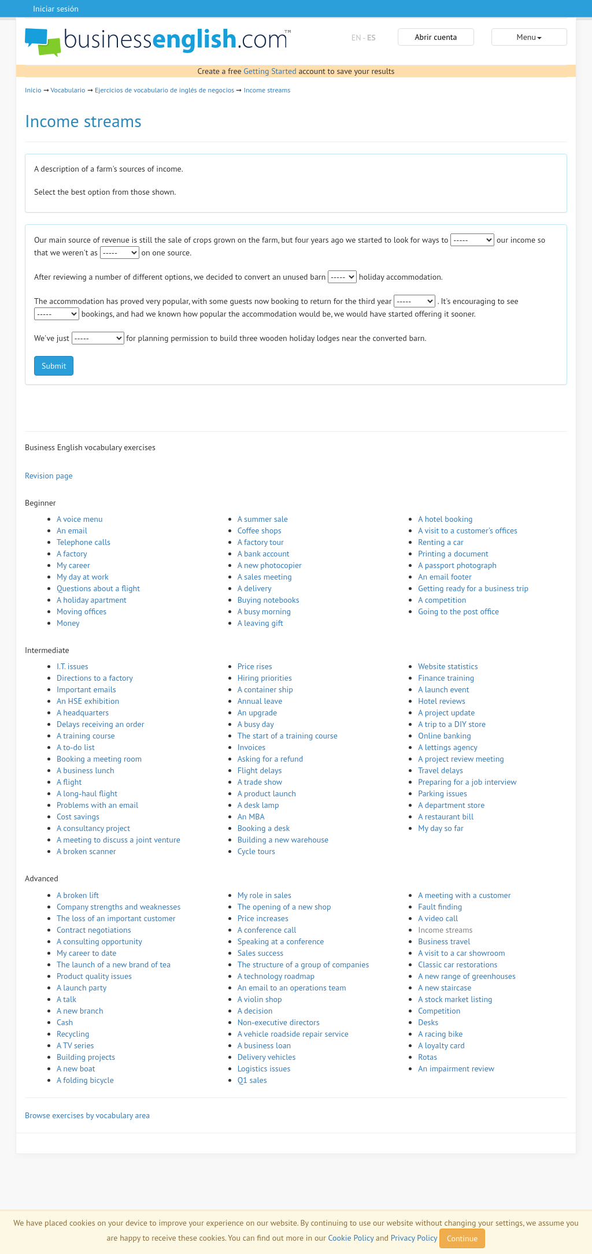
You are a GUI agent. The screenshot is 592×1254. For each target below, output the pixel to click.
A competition (442, 600)
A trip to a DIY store (452, 724)
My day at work (83, 577)
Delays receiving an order (100, 724)
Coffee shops (260, 530)
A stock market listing (455, 999)
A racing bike (440, 1034)
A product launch (267, 793)
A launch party (81, 987)
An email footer (444, 577)
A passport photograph (457, 565)
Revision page (49, 475)
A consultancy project (93, 828)
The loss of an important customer (116, 918)
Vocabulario (67, 90)
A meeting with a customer (464, 895)
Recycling (73, 1034)
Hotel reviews (441, 701)
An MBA (251, 816)
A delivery (255, 588)
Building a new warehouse (283, 839)
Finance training (446, 678)
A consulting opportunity (99, 941)
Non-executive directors (279, 1022)
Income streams (267, 90)
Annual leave (260, 701)
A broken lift (78, 895)
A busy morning (264, 611)
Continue (462, 1238)
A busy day (256, 724)
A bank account (264, 553)
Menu (529, 37)
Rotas (427, 1057)
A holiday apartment (92, 600)
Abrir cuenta (436, 37)
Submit (54, 366)
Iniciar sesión (56, 8)
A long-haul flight (87, 793)
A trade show (260, 782)
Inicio (33, 90)
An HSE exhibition (88, 701)
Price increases (263, 918)
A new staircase (444, 987)
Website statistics (448, 666)
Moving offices (81, 611)
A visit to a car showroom (461, 953)
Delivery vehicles (267, 1057)
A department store (451, 805)
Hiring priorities (265, 678)
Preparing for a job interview (467, 782)
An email (72, 530)
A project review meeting (461, 759)
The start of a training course (288, 735)
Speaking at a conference (281, 941)
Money (68, 623)
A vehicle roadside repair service (293, 1034)
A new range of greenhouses (467, 976)
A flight (69, 782)
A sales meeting (265, 577)
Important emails (86, 689)
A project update (446, 712)
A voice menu (80, 519)
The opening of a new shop (284, 906)
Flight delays (260, 770)
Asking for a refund (271, 759)
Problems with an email (97, 805)
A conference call (267, 930)
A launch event (443, 689)
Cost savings (78, 816)
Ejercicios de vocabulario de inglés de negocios (164, 90)
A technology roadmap (276, 976)
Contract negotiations (94, 930)
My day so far (440, 828)
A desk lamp (258, 805)
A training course (86, 735)
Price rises (255, 666)
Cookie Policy (351, 1238)
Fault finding (440, 906)
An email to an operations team (292, 987)
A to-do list (76, 747)
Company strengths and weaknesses (118, 906)
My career (73, 565)
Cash (65, 1022)
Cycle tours (256, 851)
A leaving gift (260, 623)
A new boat (76, 1068)
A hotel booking (445, 519)
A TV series (75, 1045)
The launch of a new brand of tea (114, 964)
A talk (66, 999)
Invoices (252, 747)
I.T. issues (72, 666)
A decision (255, 1011)
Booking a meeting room (99, 759)
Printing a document (453, 553)
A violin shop (260, 999)
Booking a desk (264, 828)
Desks (428, 1022)
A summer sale (263, 519)
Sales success (261, 953)
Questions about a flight (98, 588)
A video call (438, 918)
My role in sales (264, 895)
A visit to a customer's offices (467, 530)
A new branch (80, 1011)
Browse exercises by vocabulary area (87, 1115)
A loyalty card (441, 1045)
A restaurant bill (445, 816)
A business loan (264, 1045)
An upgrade (258, 712)
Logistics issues (264, 1068)
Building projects (86, 1057)
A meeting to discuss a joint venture (118, 839)
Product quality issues (94, 976)
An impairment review (456, 1068)
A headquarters (83, 712)
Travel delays (440, 770)
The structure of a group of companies (303, 964)
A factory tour (261, 542)
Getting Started (269, 71)
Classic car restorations (457, 964)
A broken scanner (86, 851)
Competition (439, 1011)
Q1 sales (252, 1080)
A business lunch (85, 770)
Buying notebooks (268, 600)
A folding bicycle (85, 1080)
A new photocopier (270, 565)
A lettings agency (448, 747)
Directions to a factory (95, 678)
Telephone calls (83, 542)
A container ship (265, 689)
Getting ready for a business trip (473, 588)
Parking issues (442, 793)
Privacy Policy (414, 1238)
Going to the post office (458, 611)
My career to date (86, 953)
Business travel (444, 941)
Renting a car (441, 542)
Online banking (444, 735)
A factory (72, 553)
